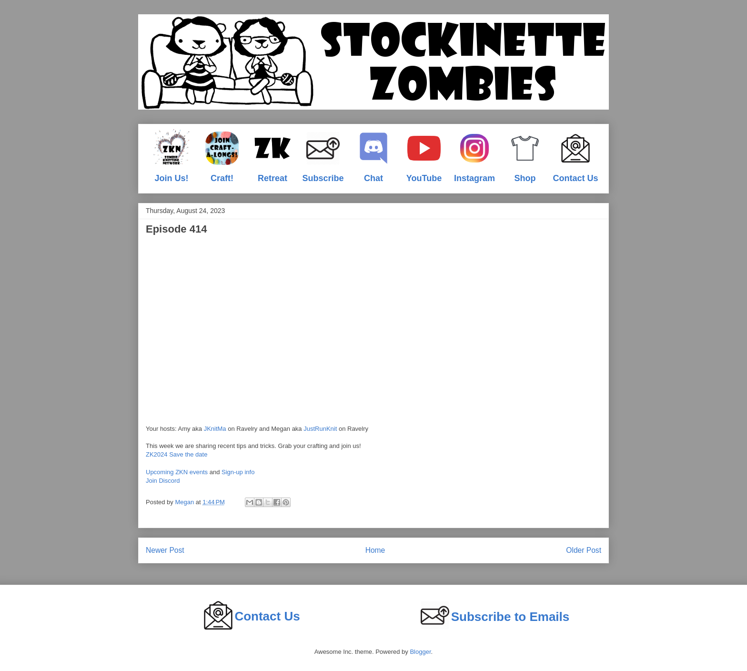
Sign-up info (238, 472)
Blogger (420, 651)
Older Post (583, 550)
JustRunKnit (320, 428)
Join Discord (163, 480)
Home (375, 550)
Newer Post (165, 550)
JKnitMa (215, 428)
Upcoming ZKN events (177, 472)
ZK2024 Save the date (176, 454)
